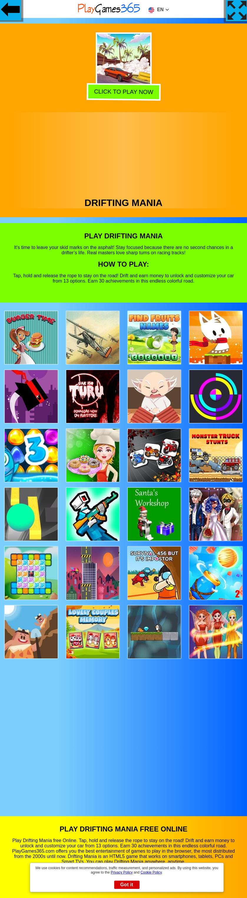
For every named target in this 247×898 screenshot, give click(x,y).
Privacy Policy (122, 872)
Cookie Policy (151, 872)
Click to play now (124, 92)
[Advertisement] (123, 153)
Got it (126, 884)
